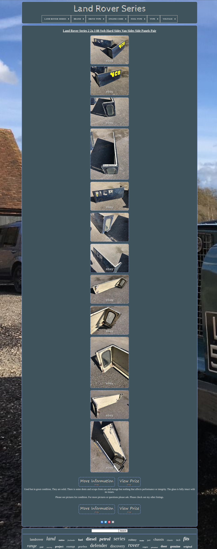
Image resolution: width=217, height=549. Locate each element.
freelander (71, 540)
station (62, 540)
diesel (91, 538)
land (50, 538)
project (59, 546)
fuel (80, 539)
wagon (145, 547)
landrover (36, 539)
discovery (117, 546)
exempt (70, 546)
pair (41, 547)
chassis (159, 539)
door (164, 546)
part (148, 540)
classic (170, 540)
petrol (104, 538)
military (132, 539)
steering (49, 547)
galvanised (154, 547)
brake (142, 541)
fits (186, 538)
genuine (175, 546)
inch (178, 540)
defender (98, 545)
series (119, 538)
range (32, 546)
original (187, 546)
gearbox (82, 546)
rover (134, 545)
